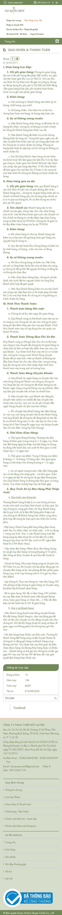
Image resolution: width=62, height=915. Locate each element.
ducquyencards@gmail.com (25, 766)
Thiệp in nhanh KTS (14, 25)
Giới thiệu (24, 41)
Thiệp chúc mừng (13, 20)
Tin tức (37, 41)
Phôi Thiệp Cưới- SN (33, 20)
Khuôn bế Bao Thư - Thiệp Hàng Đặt (22, 29)
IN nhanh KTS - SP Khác (16, 34)
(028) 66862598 (13, 2)
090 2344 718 (42, 2)
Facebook (19, 708)
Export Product (37, 34)
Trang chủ (10, 41)
